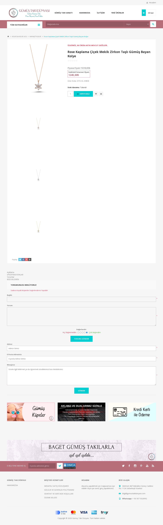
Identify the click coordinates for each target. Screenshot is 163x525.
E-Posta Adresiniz (14, 354)
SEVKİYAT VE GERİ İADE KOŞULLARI (58, 494)
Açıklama (10, 272)
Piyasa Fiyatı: (74, 68)
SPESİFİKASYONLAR (15, 274)
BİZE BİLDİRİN (13, 279)
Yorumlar (10, 277)
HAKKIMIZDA (12, 485)
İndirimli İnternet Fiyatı (78, 72)
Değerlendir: (81, 329)
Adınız (9, 344)
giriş (101, 488)
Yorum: (10, 305)
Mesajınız (11, 365)
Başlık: (9, 295)
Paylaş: (14, 259)
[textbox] (85, 24)
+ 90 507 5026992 (139, 498)
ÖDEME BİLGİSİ (50, 497)
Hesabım (152, 2)
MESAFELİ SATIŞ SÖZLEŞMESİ (56, 486)
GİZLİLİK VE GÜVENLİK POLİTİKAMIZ (59, 490)
